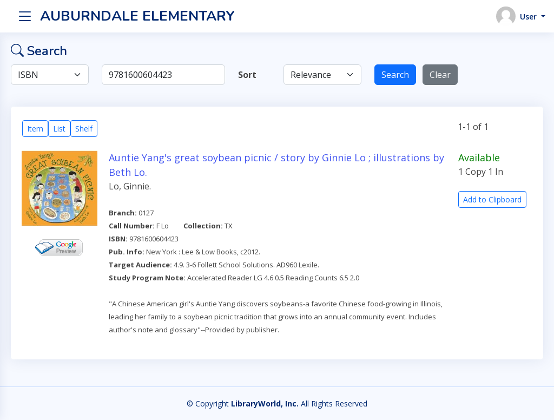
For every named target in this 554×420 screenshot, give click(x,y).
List (59, 128)
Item (35, 128)
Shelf (84, 128)
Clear (440, 75)
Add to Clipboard (492, 199)
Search (395, 75)
